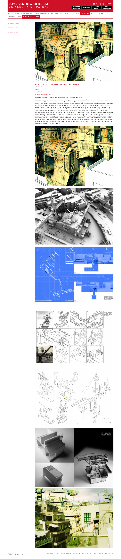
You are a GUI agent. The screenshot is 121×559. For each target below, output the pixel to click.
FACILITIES (64, 13)
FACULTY (54, 13)
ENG (109, 4)
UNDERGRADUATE (42, 13)
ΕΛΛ (106, 4)
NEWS (93, 13)
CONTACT (100, 13)
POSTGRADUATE (27, 13)
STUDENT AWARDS (13, 32)
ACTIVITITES (74, 13)
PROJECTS (85, 13)
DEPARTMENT (13, 13)
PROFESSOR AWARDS (13, 24)
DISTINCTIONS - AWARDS (31, 17)
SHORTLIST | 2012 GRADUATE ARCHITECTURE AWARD (57, 84)
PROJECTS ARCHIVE (14, 17)
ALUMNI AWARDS (13, 28)
